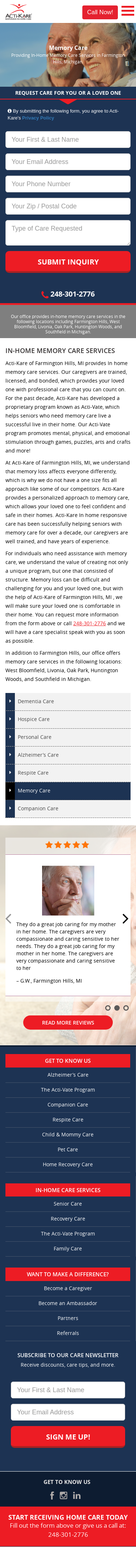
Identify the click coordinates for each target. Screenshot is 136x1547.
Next (127, 919)
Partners (68, 1318)
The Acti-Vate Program (68, 1090)
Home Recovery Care (68, 1165)
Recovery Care (68, 1219)
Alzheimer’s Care (38, 755)
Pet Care (68, 1150)
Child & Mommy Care (68, 1135)
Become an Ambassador (67, 1303)
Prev (9, 919)
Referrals (68, 1333)
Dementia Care (36, 701)
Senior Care (68, 1204)
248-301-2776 (68, 294)
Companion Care (38, 809)
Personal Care (34, 737)
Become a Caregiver (68, 1288)
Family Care (68, 1249)
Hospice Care (34, 719)
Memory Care (34, 791)
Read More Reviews (68, 1022)
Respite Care (33, 773)
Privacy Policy (38, 118)
